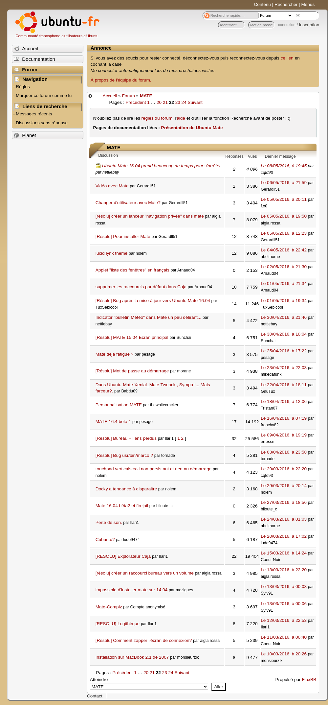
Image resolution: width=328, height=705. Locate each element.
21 (165, 102)
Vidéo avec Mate (112, 185)
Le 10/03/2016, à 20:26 (284, 653)
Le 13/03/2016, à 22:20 (284, 569)
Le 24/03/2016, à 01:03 (284, 519)
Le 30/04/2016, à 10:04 (284, 334)
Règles (23, 86)
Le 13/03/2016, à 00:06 (284, 603)
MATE (146, 95)
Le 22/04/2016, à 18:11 (284, 384)
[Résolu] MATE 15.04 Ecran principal (132, 337)
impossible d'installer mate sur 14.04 (131, 589)
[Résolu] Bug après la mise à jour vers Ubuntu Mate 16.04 (153, 300)
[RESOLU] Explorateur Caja (123, 556)
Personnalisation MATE (119, 404)
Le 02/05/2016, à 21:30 (284, 266)
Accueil (110, 95)
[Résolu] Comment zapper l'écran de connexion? (144, 640)
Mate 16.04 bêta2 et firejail (122, 505)
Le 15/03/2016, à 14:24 (284, 553)
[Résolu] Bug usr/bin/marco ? (124, 455)
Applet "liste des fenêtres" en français (132, 270)
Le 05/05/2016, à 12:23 (284, 233)
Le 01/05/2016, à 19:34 (284, 300)
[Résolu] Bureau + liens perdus (126, 438)
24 (184, 102)
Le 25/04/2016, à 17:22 (284, 350)
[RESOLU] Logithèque (118, 623)
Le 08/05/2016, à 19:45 (284, 165)
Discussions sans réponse (42, 122)
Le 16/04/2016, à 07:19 (284, 418)
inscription (309, 24)
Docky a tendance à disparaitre (126, 488)
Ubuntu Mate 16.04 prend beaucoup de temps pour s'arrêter (161, 165)
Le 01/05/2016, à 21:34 (284, 283)
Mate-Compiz (109, 606)
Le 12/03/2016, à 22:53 (284, 620)
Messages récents (34, 113)
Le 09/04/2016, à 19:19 (284, 435)
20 (159, 102)
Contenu (262, 4)
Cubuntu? (105, 539)
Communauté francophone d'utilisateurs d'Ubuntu (56, 36)
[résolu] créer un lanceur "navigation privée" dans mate (150, 216)
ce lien (287, 58)
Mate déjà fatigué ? (115, 354)
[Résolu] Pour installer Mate (123, 236)
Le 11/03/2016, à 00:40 (284, 637)
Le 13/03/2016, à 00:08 (284, 586)
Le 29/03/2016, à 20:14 (284, 485)
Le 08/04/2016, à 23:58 (284, 452)
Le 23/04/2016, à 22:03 (284, 367)
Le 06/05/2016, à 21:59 (284, 182)
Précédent (135, 102)
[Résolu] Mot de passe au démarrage (132, 370)
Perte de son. (109, 522)
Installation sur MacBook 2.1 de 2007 (132, 657)
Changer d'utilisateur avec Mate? (128, 202)
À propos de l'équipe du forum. (121, 80)
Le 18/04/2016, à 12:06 (284, 401)
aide (181, 118)
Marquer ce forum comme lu (44, 95)
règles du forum (157, 118)
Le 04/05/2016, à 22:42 (284, 249)
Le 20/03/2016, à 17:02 (284, 536)
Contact (94, 695)
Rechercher (285, 4)
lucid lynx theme (111, 253)
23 (177, 102)
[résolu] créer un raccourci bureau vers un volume (145, 573)
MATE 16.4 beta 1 (113, 421)
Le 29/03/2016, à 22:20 (284, 468)
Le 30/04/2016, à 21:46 (284, 317)
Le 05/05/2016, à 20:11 (284, 199)
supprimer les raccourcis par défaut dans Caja (141, 286)
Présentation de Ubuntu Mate (192, 127)
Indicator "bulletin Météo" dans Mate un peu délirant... (149, 317)
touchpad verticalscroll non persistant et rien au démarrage (154, 468)
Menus (308, 4)
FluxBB (309, 679)
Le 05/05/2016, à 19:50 (284, 216)
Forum (128, 95)
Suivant (194, 102)
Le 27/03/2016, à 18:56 (284, 502)
